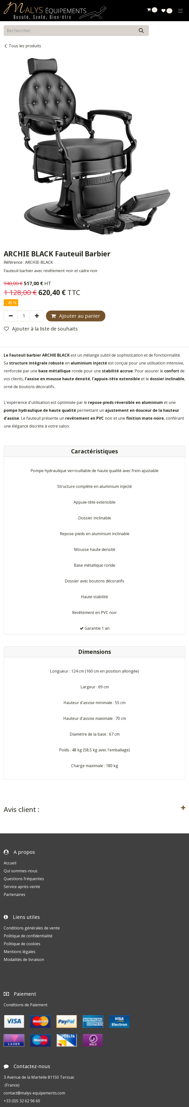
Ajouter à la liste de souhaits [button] (41, 328)
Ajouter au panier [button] (75, 316)
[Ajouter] (37, 316)
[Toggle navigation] (180, 10)
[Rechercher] (141, 30)
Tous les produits (22, 46)
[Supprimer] (11, 316)
